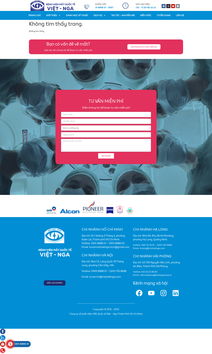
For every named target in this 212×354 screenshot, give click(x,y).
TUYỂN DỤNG (163, 15)
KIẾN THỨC (145, 15)
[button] (143, 46)
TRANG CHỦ (34, 15)
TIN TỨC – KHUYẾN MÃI (123, 15)
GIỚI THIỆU (53, 15)
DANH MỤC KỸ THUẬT (77, 15)
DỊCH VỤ (100, 15)
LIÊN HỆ (180, 15)
